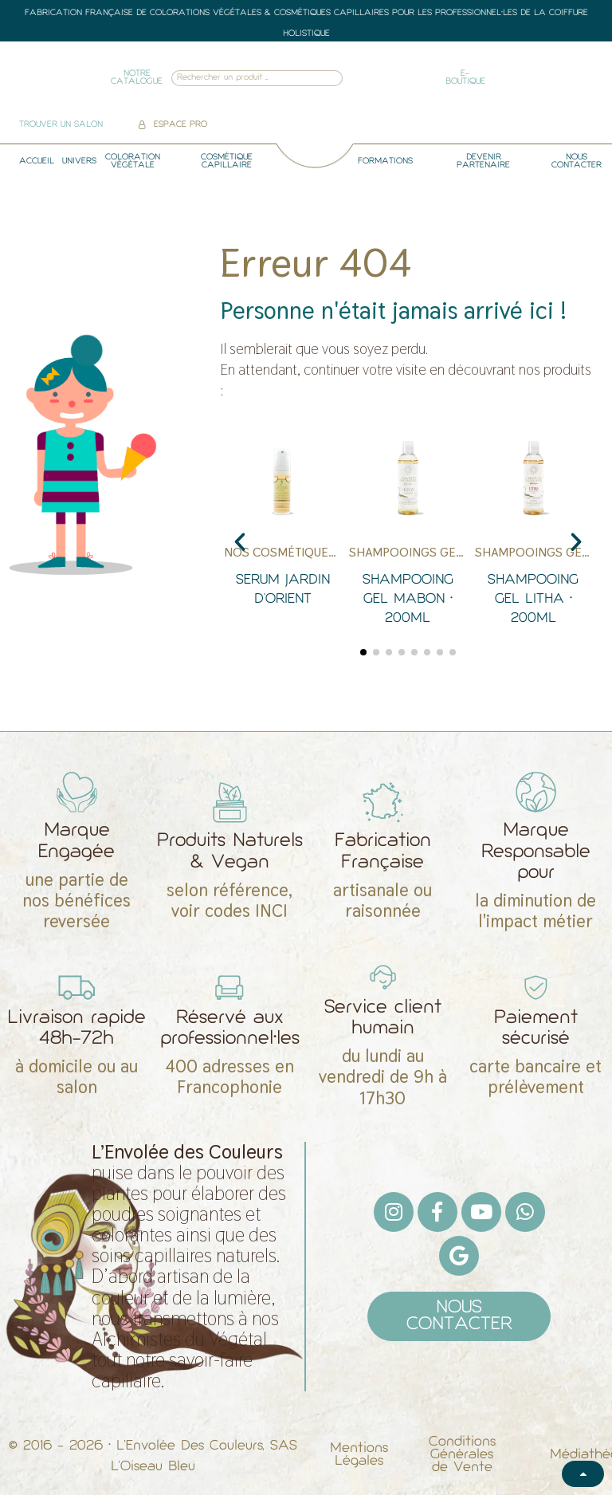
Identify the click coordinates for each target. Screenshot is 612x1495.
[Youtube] (481, 1212)
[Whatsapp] (525, 1212)
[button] (240, 542)
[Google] (459, 1256)
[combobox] (235, 78)
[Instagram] (394, 1212)
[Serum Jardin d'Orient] (282, 534)
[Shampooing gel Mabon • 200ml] (407, 534)
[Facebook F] (437, 1212)
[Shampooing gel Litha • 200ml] (533, 534)
